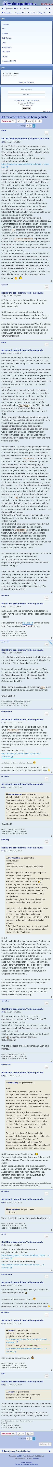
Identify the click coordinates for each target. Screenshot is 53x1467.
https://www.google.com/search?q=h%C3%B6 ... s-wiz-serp (25, 1256)
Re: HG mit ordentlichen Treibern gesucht (25, 138)
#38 (2, 1285)
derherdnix (5, 595)
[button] (27, 126)
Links (4, 42)
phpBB (19, 1456)
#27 (2, 296)
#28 (2, 353)
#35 (2, 1076)
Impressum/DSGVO (9, 61)
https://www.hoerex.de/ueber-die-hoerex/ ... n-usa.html (22, 1266)
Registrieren (47, 111)
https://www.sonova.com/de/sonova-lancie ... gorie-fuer (25, 165)
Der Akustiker (14, 858)
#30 (2, 653)
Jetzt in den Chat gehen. (26, 82)
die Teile (26, 623)
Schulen (5, 33)
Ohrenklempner (6, 711)
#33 (2, 851)
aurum (3, 1234)
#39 (2, 1323)
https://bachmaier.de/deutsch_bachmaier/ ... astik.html (22, 755)
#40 (2, 1385)
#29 (2, 607)
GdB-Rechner (7, 38)
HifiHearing (5, 840)
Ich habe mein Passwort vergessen (26, 100)
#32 (2, 787)
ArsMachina (5, 642)
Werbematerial (7, 47)
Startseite (5, 24)
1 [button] (30, 126)
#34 (2, 1012)
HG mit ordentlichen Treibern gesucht (24, 117)
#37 (2, 1245)
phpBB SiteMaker (26, 1462)
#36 (2, 1202)
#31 (2, 723)
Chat (3, 29)
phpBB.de (36, 1458)
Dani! (3, 1374)
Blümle (3, 130)
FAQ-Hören (6, 52)
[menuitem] (9, 8)
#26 (2, 142)
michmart (4, 285)
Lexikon (4, 56)
